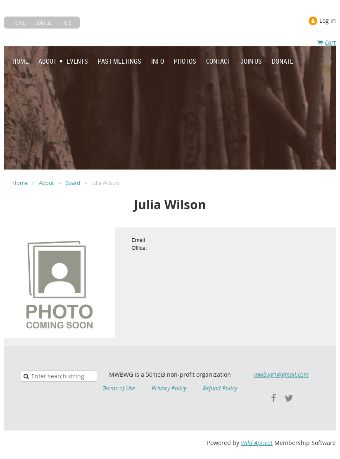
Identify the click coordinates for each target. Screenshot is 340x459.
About (46, 182)
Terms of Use (118, 388)
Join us (43, 22)
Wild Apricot (257, 443)
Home (18, 22)
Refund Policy (220, 388)
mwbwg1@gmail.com (281, 374)
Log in (327, 20)
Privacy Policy (169, 388)
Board (72, 182)
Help (66, 22)
